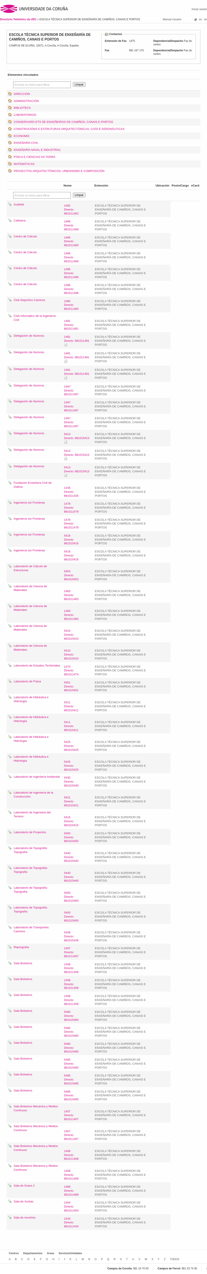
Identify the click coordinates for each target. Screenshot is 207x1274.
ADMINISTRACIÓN (26, 101)
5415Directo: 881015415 (71, 821)
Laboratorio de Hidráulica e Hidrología (31, 699)
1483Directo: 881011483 (71, 595)
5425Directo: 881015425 (71, 745)
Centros (14, 1253)
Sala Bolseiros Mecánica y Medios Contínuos (36, 1108)
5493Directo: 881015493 (71, 896)
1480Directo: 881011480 (71, 305)
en (205, 19)
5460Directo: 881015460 (71, 1015)
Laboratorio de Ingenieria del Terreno (32, 814)
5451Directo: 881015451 (71, 686)
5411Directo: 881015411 (71, 706)
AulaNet (19, 204)
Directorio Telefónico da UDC (18, 19)
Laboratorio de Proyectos (30, 832)
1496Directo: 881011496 (71, 273)
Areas (50, 1253)
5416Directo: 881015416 (71, 539)
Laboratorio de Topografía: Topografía (31, 850)
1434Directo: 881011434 (71, 1222)
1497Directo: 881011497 (71, 390)
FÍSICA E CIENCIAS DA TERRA (34, 157)
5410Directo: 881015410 (71, 634)
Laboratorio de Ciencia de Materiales (30, 588)
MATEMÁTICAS (24, 164)
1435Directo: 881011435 (71, 491)
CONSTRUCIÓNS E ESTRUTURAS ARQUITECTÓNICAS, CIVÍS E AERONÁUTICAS (69, 129)
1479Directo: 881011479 (71, 507)
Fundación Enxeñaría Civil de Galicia (33, 484)
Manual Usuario (172, 19)
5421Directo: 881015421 (71, 801)
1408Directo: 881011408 (71, 1155)
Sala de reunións (24, 1217)
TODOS (174, 1259)
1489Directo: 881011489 (71, 1190)
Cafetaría (20, 220)
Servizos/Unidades (70, 1253)
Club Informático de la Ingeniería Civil (35, 317)
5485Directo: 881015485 (71, 1063)
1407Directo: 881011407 (71, 1115)
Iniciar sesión (199, 9)
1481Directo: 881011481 (71, 325)
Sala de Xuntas (23, 1201)
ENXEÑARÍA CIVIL (26, 142)
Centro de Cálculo (25, 236)
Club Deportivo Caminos (29, 300)
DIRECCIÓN (22, 94)
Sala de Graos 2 (24, 1185)
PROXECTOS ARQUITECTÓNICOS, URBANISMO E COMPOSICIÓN (59, 171)
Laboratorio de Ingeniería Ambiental (37, 776)
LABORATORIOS (25, 114)
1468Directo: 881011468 (71, 225)
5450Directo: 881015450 (71, 837)
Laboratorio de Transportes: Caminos (31, 929)
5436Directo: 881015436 (71, 936)
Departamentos (32, 1253)
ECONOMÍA (22, 136)
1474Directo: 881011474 (71, 670)
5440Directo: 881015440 (71, 857)
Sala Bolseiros (23, 963)
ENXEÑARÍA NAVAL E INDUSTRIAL (37, 149)
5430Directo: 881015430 (71, 781)
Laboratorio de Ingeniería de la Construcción (33, 794)
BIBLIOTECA (22, 107)
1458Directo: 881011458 (71, 968)
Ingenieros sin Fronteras (29, 502)
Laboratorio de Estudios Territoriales (37, 665)
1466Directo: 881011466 (71, 241)
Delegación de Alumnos (29, 335)
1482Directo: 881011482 (71, 209)
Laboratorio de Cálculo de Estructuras (30, 568)
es (200, 19)
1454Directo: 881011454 (71, 1206)
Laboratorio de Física (27, 681)
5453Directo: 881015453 (71, 575)
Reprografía (21, 947)
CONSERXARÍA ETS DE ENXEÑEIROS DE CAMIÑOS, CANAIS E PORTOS (63, 122)
